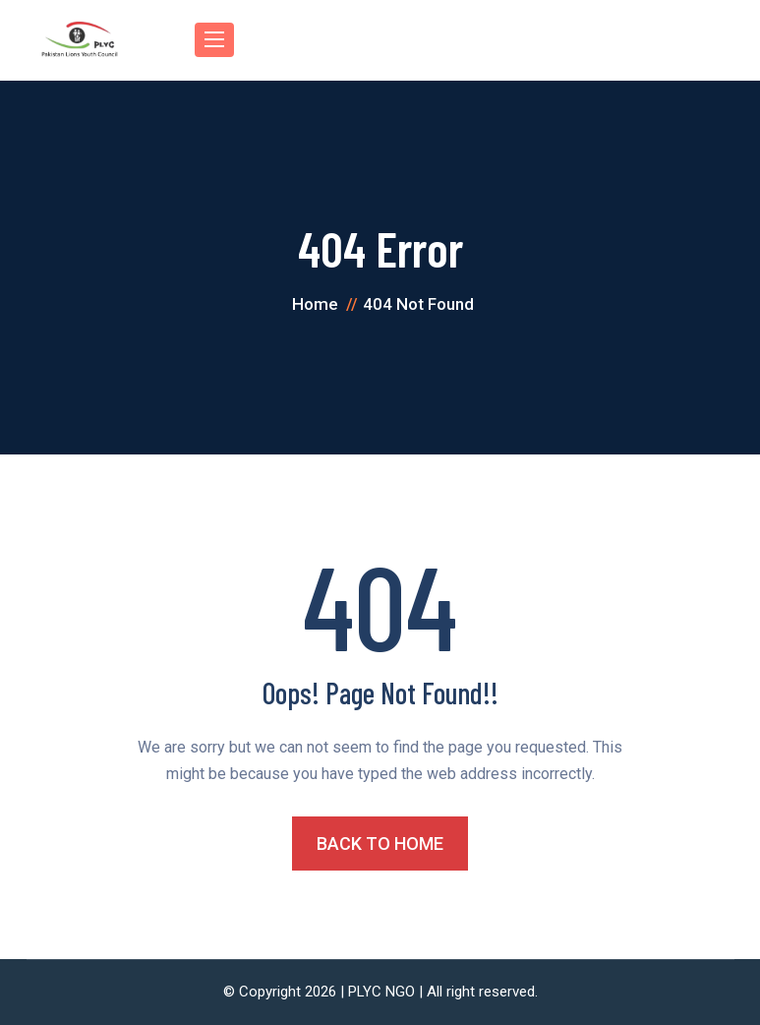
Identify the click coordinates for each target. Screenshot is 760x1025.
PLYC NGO (381, 991)
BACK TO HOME (380, 843)
